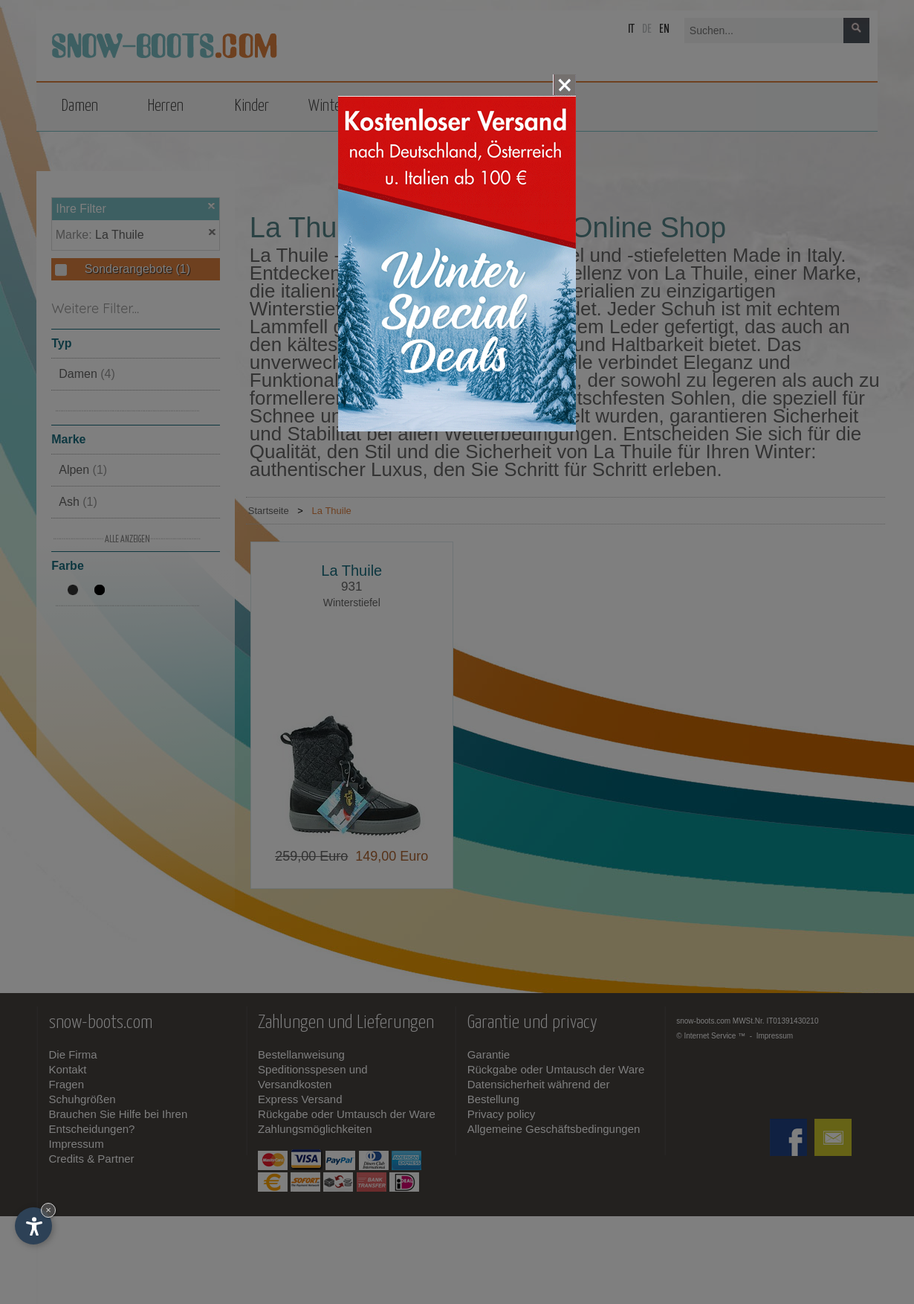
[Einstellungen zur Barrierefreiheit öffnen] (33, 1225)
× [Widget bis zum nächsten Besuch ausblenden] (48, 1209)
